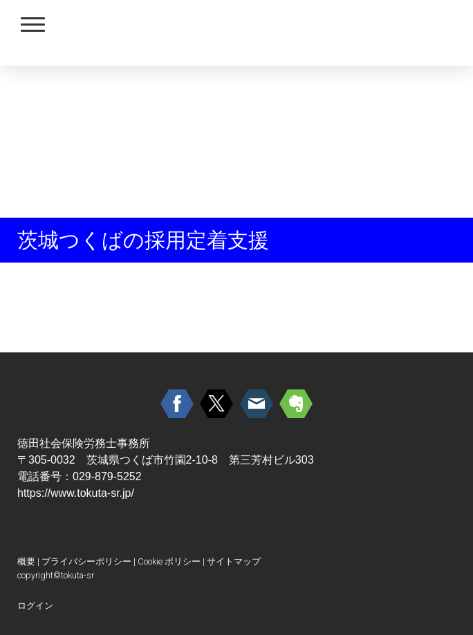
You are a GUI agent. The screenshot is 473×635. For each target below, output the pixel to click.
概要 (26, 561)
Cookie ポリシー (169, 561)
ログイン (35, 605)
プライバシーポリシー (86, 561)
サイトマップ (234, 561)
